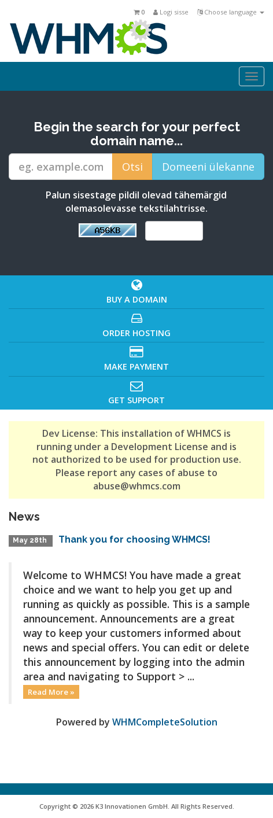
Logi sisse (171, 12)
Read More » (51, 692)
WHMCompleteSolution (164, 722)
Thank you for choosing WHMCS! (134, 539)
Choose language (230, 12)
